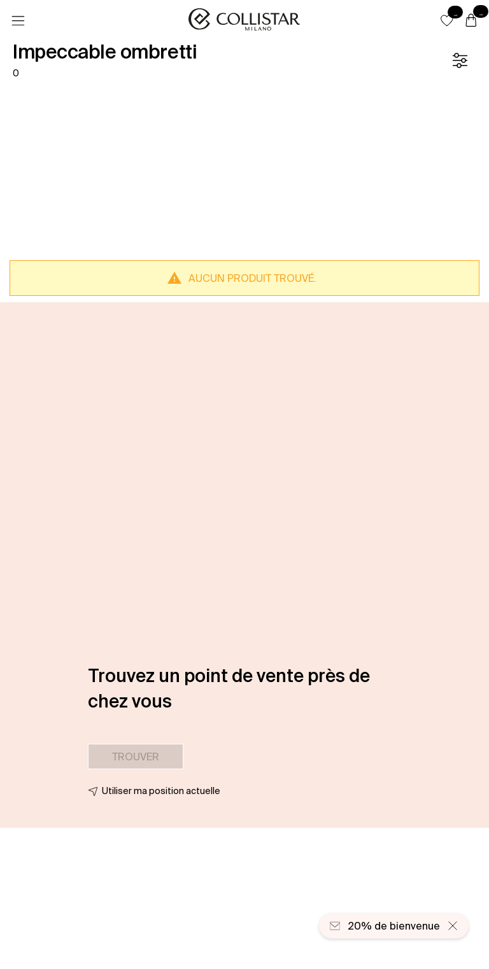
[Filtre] (460, 60)
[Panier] (471, 21)
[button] (447, 20)
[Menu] (18, 21)
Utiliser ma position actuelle (161, 791)
